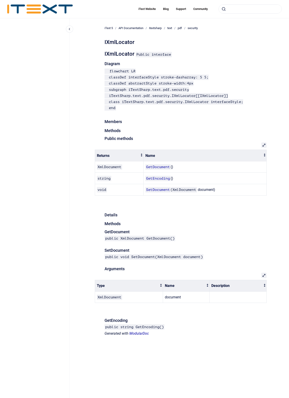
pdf (180, 28)
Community (200, 9)
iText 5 (109, 28)
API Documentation (131, 28)
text (169, 28)
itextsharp (155, 28)
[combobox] (250, 9)
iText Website (147, 9)
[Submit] (223, 9)
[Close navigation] (69, 29)
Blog (166, 9)
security (193, 28)
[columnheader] (119, 155)
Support (181, 9)
